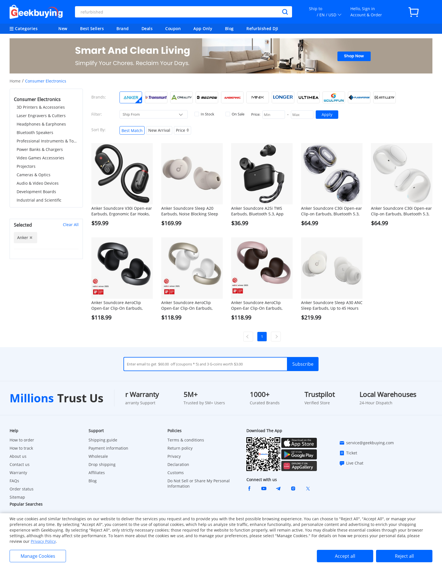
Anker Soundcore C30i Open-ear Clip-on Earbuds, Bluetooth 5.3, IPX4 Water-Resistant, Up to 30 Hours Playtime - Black (331, 211)
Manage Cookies (38, 556)
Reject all (404, 556)
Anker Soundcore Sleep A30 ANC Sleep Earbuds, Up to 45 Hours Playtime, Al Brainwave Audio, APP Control (332, 305)
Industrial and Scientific (39, 200)
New (62, 28)
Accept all (345, 556)
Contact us (20, 464)
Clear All (71, 224)
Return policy (180, 448)
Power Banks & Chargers (40, 149)
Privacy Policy (43, 541)
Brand (122, 28)
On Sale (235, 114)
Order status (22, 489)
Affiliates (97, 472)
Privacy (174, 456)
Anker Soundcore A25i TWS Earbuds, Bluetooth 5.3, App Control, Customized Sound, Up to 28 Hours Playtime (260, 211)
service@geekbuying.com (366, 443)
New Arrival (159, 130)
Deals (147, 28)
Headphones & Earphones (41, 124)
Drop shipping (102, 464)
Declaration (178, 464)
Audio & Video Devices (38, 183)
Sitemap (17, 497)
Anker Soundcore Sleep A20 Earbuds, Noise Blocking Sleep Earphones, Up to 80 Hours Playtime (189, 211)
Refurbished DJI (262, 28)
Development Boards (36, 191)
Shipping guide (103, 440)
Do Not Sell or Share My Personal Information (198, 483)
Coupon (173, 28)
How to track (21, 448)
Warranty (18, 472)
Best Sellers (92, 28)
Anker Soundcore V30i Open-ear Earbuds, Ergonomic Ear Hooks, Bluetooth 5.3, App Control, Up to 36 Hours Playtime (121, 211)
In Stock (204, 114)
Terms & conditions (185, 440)
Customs (175, 472)
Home (15, 81)
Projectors (26, 166)
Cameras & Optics (33, 174)
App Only (202, 28)
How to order (22, 440)
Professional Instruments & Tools (48, 141)
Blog (229, 28)
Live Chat (351, 463)
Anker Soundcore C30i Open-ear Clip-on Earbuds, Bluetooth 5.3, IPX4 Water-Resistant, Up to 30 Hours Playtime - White (401, 211)
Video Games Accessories (40, 157)
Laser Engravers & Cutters (41, 115)
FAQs (14, 480)
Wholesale (98, 456)
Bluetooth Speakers (35, 132)
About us (18, 456)
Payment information (108, 448)
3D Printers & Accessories (41, 107)
